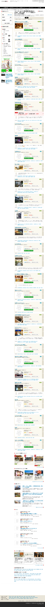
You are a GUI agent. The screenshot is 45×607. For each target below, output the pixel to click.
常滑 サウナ (32, 61)
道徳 (20, 569)
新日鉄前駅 (19, 49)
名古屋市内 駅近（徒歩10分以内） (26, 160)
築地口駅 (26, 241)
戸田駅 (33, 437)
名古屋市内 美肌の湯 (25, 240)
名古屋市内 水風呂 (40, 207)
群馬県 (20, 596)
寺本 (40, 569)
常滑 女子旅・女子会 (34, 120)
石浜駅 (41, 287)
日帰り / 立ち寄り (6, 30)
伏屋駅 (27, 437)
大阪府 (24, 596)
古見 (14, 570)
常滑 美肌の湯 (31, 287)
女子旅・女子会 (33, 574)
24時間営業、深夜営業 (7, 46)
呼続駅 (18, 324)
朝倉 (42, 569)
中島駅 (29, 437)
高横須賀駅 (19, 36)
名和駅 (30, 87)
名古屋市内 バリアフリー (21, 207)
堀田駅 (23, 324)
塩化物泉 (21, 575)
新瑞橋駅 (26, 324)
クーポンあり (24, 19)
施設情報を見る (28, 56)
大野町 (23, 570)
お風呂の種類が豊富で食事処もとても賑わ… (29, 513)
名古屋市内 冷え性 (36, 240)
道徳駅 (18, 208)
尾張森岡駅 (36, 270)
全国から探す (10, 14)
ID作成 (43, 2)
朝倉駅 (22, 253)
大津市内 (30, 598)
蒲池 (27, 570)
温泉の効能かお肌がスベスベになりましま (28, 528)
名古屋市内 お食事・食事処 (21, 87)
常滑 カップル (19, 120)
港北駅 (31, 437)
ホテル (15, 574)
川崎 (11, 598)
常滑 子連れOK (23, 120)
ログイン (40, 2)
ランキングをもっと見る (40, 467)
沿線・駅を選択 (7, 23)
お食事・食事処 (32, 573)
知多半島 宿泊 (19, 253)
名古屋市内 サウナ (38, 160)
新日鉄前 (32, 569)
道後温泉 (27, 597)
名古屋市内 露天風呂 (20, 192)
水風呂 (37, 573)
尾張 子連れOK (29, 396)
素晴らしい (22, 535)
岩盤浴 (37, 574)
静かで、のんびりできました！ (26, 521)
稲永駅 (26, 192)
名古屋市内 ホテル (33, 160)
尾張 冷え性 (25, 396)
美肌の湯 (24, 575)
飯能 (20, 598)
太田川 (35, 569)
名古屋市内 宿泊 (19, 160)
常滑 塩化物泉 (24, 270)
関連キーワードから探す (5, 599)
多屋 (30, 570)
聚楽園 (30, 569)
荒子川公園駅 (29, 192)
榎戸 (28, 570)
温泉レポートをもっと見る (39, 507)
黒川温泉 (30, 597)
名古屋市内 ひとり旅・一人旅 (26, 86)
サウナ (15, 573)
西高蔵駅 (21, 366)
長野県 (29, 596)
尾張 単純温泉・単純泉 (20, 396)
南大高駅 (40, 120)
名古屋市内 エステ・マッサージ (21, 176)
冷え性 (39, 574)
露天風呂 (40, 573)
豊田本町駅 (27, 208)
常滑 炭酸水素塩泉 (20, 270)
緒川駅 (39, 270)
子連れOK (15, 575)
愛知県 (31, 596)
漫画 (26, 575)
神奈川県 (10, 596)
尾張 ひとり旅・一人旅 (34, 396)
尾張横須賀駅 (38, 48)
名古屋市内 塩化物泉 (20, 240)
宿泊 (35, 573)
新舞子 (20, 570)
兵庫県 (17, 596)
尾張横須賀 (37, 569)
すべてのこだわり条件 (7, 55)
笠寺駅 (41, 160)
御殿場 (22, 598)
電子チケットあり (18, 19)
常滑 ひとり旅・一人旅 (28, 120)
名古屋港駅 (32, 192)
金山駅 (41, 449)
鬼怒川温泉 (36, 597)
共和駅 (38, 120)
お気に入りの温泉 (35, 0)
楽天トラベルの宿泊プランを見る (29, 58)
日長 (18, 570)
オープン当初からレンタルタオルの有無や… (29, 543)
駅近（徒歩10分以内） (26, 573)
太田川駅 (32, 48)
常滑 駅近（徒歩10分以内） (23, 48)
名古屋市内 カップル (20, 86)
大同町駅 (28, 87)
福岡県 (34, 596)
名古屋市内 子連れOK (20, 412)
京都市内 (27, 598)
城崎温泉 (18, 597)
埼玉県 (13, 596)
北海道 (27, 596)
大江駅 (24, 161)
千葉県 (15, 596)
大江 (21, 569)
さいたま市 (17, 598)
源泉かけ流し (6, 53)
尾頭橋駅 (21, 450)
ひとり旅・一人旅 (19, 574)
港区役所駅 (19, 241)
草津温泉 (10, 597)
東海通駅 (19, 300)
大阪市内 (24, 598)
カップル (29, 574)
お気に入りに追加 (35, 56)
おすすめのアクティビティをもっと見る (37, 481)
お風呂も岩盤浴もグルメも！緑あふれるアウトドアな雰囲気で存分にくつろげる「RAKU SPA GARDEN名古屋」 (33, 494)
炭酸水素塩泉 (29, 575)
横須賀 (13, 598)
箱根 (12, 597)
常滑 (32, 570)
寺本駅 (26, 253)
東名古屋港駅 (33, 87)
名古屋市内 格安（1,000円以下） (29, 191)
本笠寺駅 (19, 161)
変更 (10, 17)
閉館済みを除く (30, 19)
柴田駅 (25, 87)
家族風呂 (5, 51)
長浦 (16, 570)
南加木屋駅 (19, 271)
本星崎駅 (21, 161)
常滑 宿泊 (19, 48)
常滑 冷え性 (31, 270)
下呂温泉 (21, 597)
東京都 (22, 596)
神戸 (33, 598)
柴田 (26, 569)
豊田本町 (18, 569)
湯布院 (33, 597)
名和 (27, 569)
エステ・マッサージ (25, 574)
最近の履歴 (41, 0)
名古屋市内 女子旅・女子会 (34, 86)
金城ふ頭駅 (31, 312)
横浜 (9, 598)
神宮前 (15, 569)
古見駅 (24, 253)
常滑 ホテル (29, 48)
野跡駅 (24, 192)
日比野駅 (19, 450)
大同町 (24, 569)
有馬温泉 (15, 597)
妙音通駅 (21, 324)
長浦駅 (29, 253)
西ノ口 (25, 570)
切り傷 (18, 575)
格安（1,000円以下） (19, 573)
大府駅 (34, 270)
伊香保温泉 (24, 597)
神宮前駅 (19, 366)
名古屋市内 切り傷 (31, 240)
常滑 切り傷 (27, 270)
